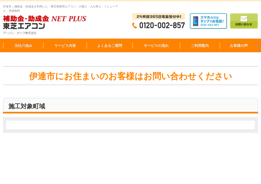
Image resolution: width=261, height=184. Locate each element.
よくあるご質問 (109, 45)
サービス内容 (65, 45)
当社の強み (23, 45)
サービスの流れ (156, 45)
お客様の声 (239, 45)
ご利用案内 (200, 45)
